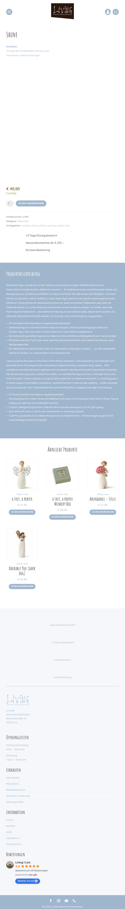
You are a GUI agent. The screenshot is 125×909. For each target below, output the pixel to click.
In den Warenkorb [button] (22, 512)
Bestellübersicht (15, 790)
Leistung (51, 226)
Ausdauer (26, 226)
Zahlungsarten (14, 802)
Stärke (60, 226)
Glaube (35, 226)
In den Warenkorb (31, 203)
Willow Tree (23, 221)
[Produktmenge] (10, 203)
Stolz (67, 226)
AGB (9, 832)
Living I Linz (22, 862)
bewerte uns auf (28, 881)
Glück (43, 226)
